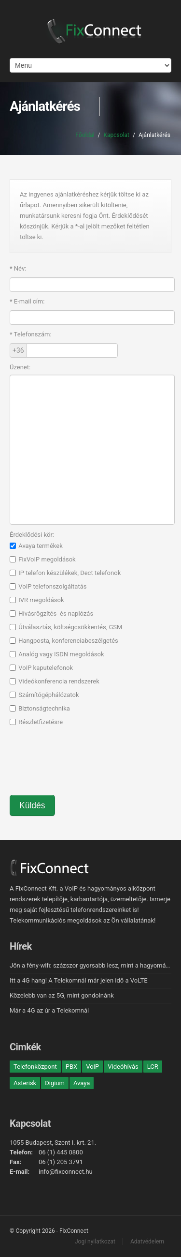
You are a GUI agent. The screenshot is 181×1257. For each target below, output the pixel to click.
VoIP (92, 1066)
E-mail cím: (27, 301)
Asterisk (25, 1083)
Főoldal (84, 135)
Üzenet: (20, 367)
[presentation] (83, 765)
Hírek (21, 946)
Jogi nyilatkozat (95, 1241)
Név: (18, 268)
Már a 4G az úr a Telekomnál (49, 1010)
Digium (55, 1083)
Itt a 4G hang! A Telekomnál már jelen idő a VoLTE (79, 980)
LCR (152, 1066)
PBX (71, 1066)
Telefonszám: (31, 334)
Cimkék (25, 1047)
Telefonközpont (35, 1066)
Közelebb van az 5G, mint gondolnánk (62, 995)
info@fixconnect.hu (66, 1171)
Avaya (81, 1083)
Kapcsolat (116, 135)
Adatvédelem (147, 1241)
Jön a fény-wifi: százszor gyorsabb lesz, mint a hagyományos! (95, 965)
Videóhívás (123, 1066)
